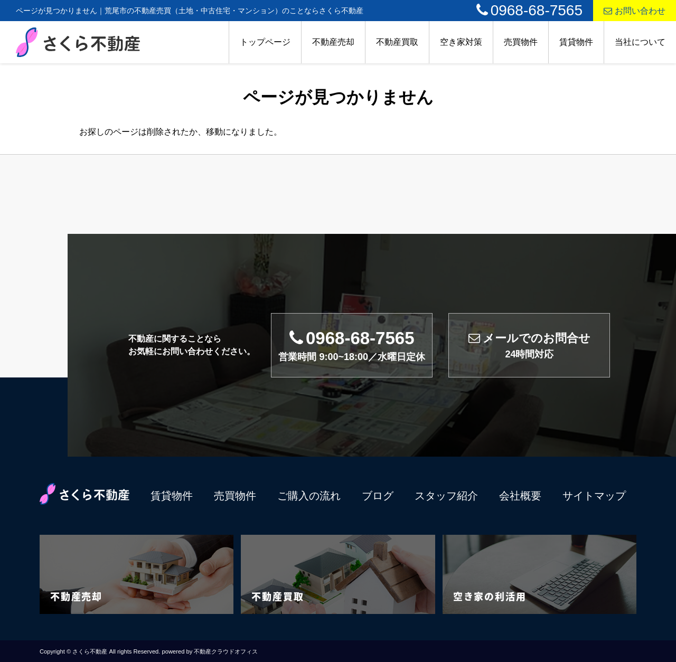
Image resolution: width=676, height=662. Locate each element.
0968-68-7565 (529, 10)
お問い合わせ (634, 10)
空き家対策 (461, 41)
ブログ (377, 496)
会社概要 (520, 496)
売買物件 (521, 41)
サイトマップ (594, 496)
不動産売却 (333, 41)
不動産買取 (397, 41)
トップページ (265, 41)
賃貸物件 (576, 41)
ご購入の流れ (309, 496)
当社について (640, 41)
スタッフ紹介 (446, 496)
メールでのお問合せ (529, 345)
